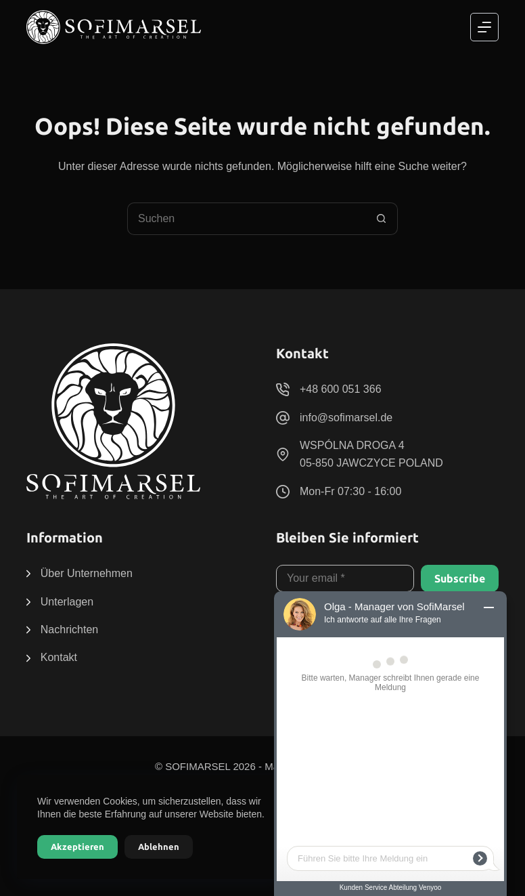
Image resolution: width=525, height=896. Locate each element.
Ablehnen (158, 846)
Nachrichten (69, 629)
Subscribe (459, 578)
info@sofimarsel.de (346, 417)
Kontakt (59, 657)
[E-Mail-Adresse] (345, 578)
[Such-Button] (381, 218)
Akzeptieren (77, 846)
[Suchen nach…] (246, 218)
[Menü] (484, 27)
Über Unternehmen (87, 573)
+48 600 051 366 (341, 389)
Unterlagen (67, 601)
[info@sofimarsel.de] (283, 418)
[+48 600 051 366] (283, 389)
